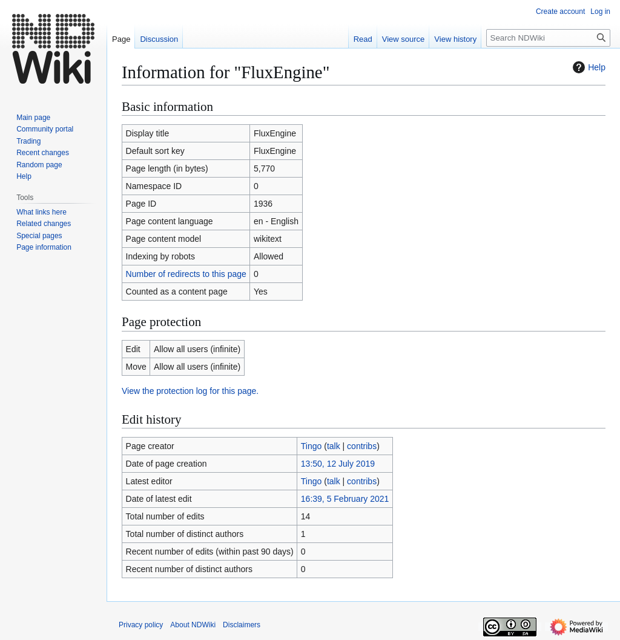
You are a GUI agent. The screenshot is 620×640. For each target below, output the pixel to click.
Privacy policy (141, 625)
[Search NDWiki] (548, 38)
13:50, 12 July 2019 (338, 463)
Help (587, 67)
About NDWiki (193, 625)
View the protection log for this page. (190, 391)
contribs (362, 446)
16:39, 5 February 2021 (345, 499)
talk (333, 446)
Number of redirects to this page (186, 274)
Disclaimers (241, 625)
